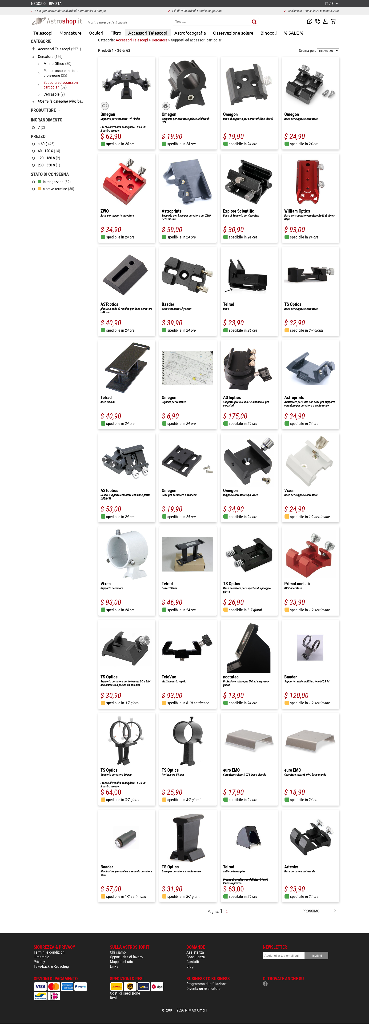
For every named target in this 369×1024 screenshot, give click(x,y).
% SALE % (294, 33)
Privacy (39, 961)
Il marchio (41, 957)
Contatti (192, 961)
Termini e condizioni (49, 952)
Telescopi (42, 33)
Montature (71, 33)
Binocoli (269, 33)
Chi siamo (118, 952)
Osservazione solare (233, 33)
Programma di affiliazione (206, 983)
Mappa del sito (121, 961)
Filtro (115, 33)
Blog (189, 966)
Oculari (96, 33)
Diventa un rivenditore (203, 988)
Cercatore (160, 40)
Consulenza (195, 957)
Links (114, 966)
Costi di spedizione (125, 993)
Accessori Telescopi (147, 33)
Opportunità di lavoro (126, 957)
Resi (113, 998)
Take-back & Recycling (51, 966)
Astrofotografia (190, 33)
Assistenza (195, 952)
